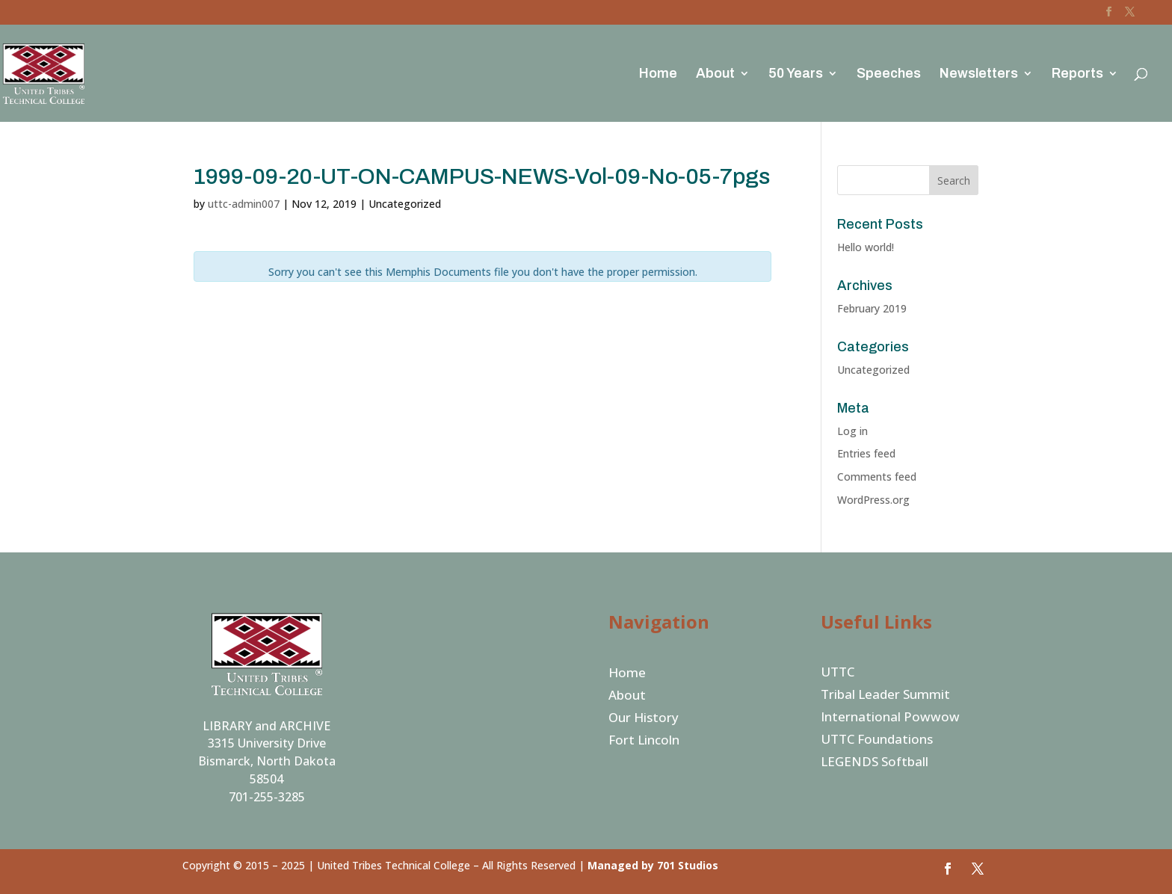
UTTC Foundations (877, 740)
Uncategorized (873, 370)
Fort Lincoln (643, 741)
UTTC (837, 673)
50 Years (795, 74)
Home (658, 74)
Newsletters (979, 74)
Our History (643, 719)
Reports (1077, 74)
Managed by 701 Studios (652, 865)
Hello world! (865, 247)
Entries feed (866, 453)
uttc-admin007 (244, 204)
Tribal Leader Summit (885, 696)
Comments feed (876, 476)
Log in (852, 431)
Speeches (889, 74)
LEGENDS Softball (874, 763)
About (715, 74)
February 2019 (872, 308)
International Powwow (890, 718)
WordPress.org (873, 500)
